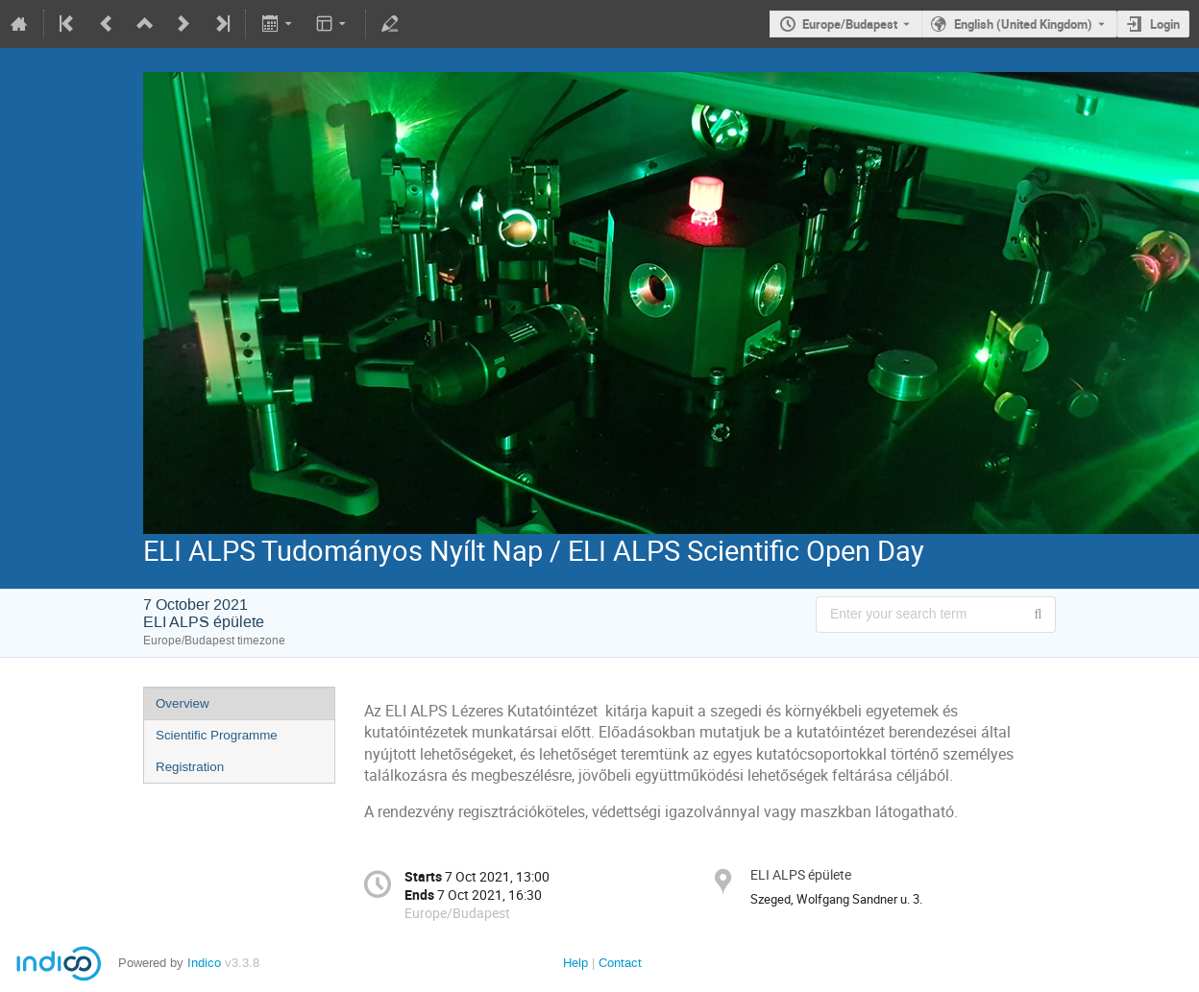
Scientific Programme (217, 735)
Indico (204, 963)
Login (1165, 24)
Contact (620, 963)
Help (575, 963)
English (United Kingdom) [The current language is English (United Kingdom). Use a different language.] (1023, 24)
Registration (190, 767)
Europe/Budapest (849, 24)
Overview (182, 703)
